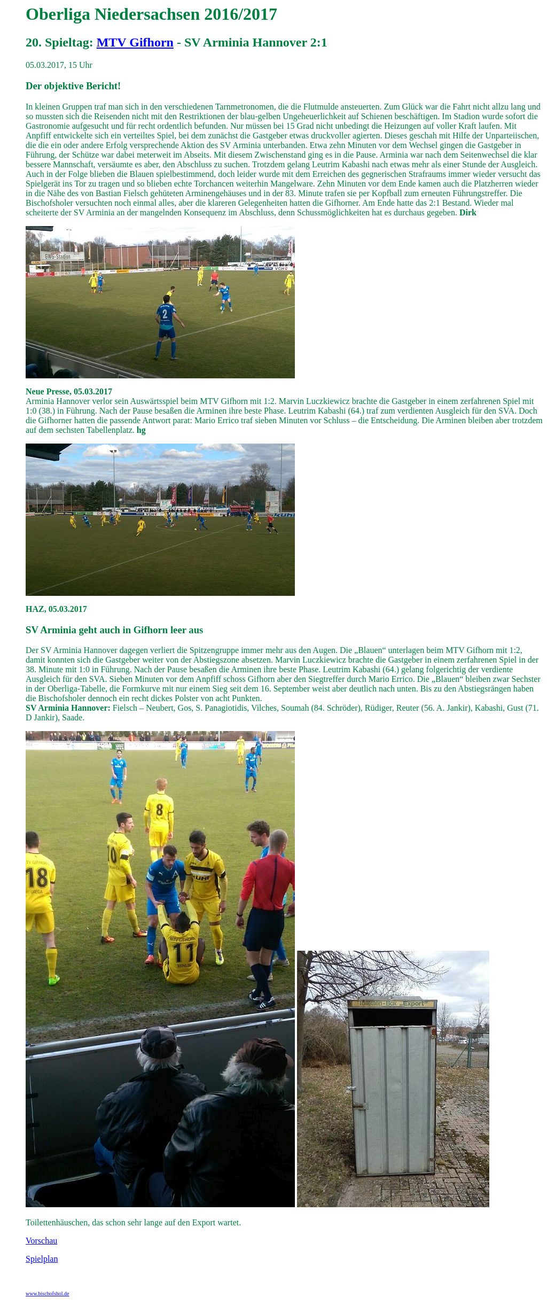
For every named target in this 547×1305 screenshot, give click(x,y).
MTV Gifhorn (135, 42)
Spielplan (42, 1258)
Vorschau (41, 1240)
